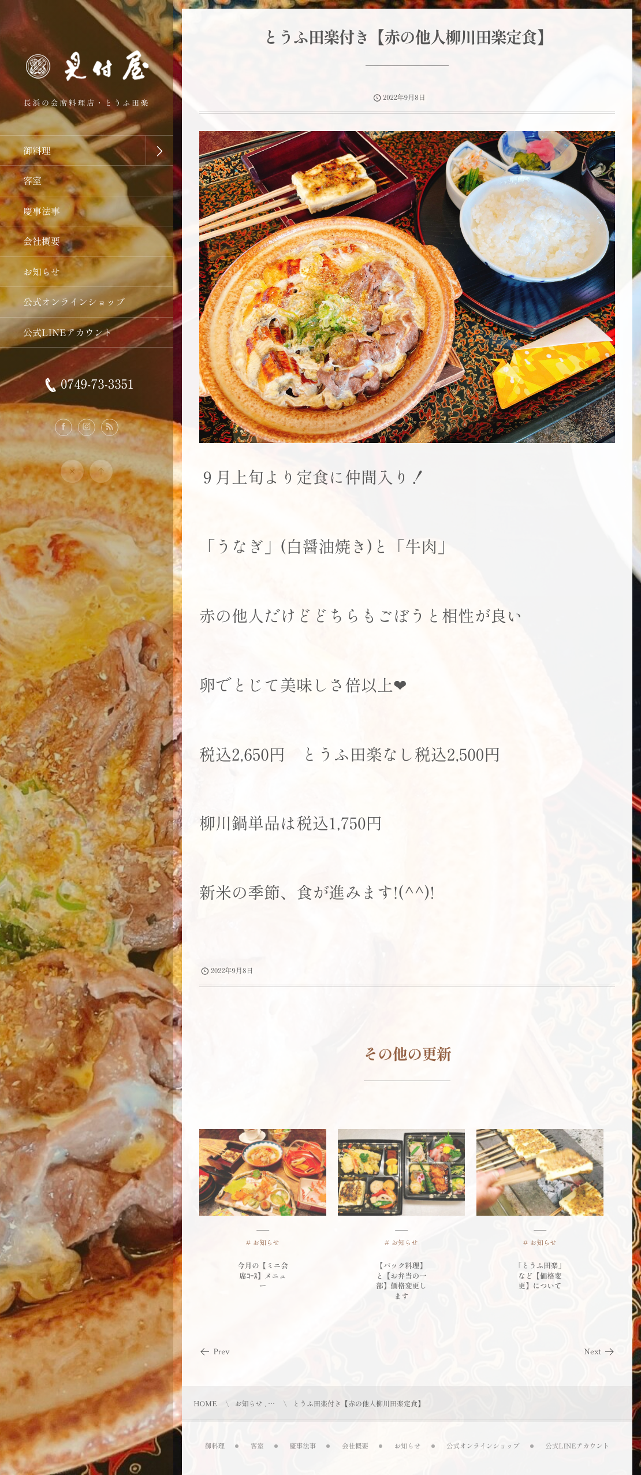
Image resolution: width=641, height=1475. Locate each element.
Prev (214, 1351)
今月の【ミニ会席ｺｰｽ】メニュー (262, 1283)
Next (599, 1351)
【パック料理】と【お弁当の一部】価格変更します (401, 1289)
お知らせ (266, 1251)
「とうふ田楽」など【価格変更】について (540, 1283)
